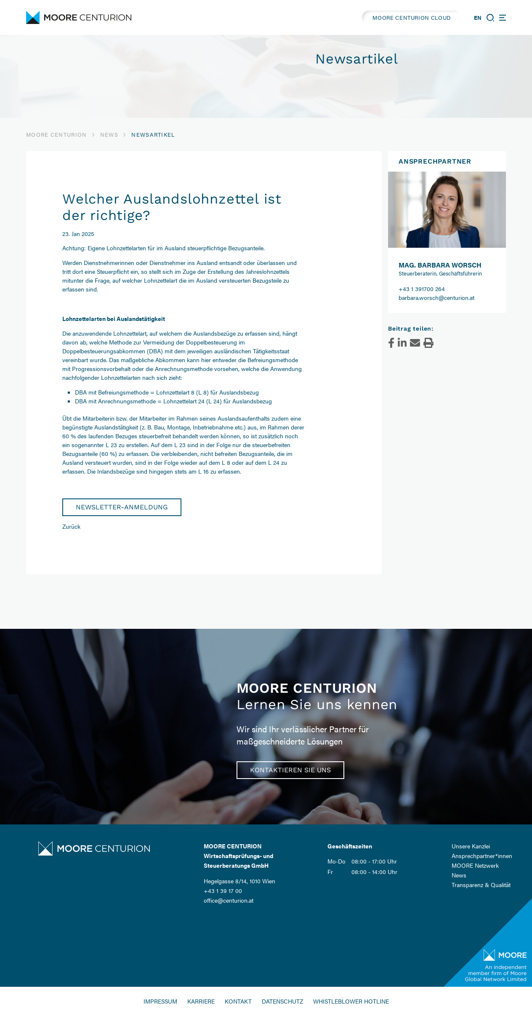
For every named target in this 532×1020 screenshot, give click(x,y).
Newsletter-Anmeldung (122, 507)
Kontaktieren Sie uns (290, 770)
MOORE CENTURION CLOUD (411, 17)
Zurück (71, 526)
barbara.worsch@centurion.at (436, 297)
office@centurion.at (228, 900)
